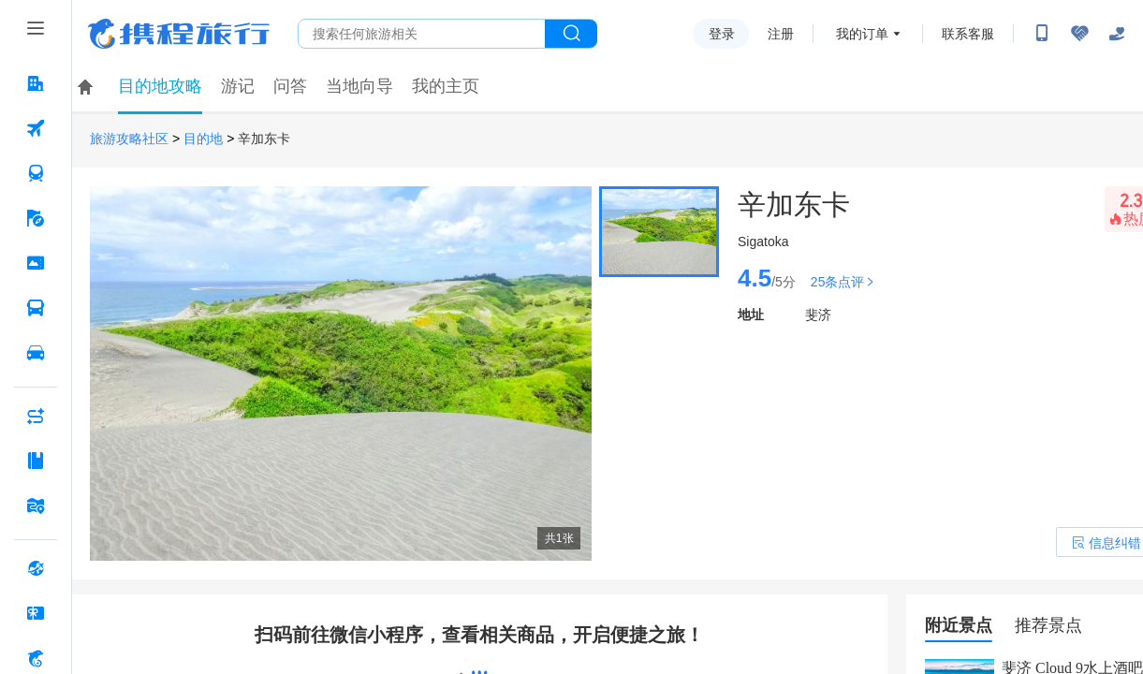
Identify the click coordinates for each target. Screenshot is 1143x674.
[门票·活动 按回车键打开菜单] (35, 263)
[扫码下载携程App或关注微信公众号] (1042, 33)
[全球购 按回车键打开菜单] (35, 568)
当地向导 (359, 86)
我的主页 (445, 86)
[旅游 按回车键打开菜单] (35, 218)
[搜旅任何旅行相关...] (422, 33)
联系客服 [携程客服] (968, 33)
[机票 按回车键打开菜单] (35, 128)
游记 (238, 86)
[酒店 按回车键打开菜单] (35, 83)
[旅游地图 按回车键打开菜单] (35, 505)
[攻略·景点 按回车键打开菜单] (35, 460)
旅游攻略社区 (129, 139)
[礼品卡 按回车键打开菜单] (35, 613)
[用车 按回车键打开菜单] (35, 353)
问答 (290, 86)
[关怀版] (1116, 33)
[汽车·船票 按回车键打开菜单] (35, 308)
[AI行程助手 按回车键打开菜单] (35, 415)
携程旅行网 (179, 34)
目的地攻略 (160, 86)
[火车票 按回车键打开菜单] (35, 173)
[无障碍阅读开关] (1079, 33)
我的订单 (862, 33)
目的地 (203, 139)
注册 (781, 33)
